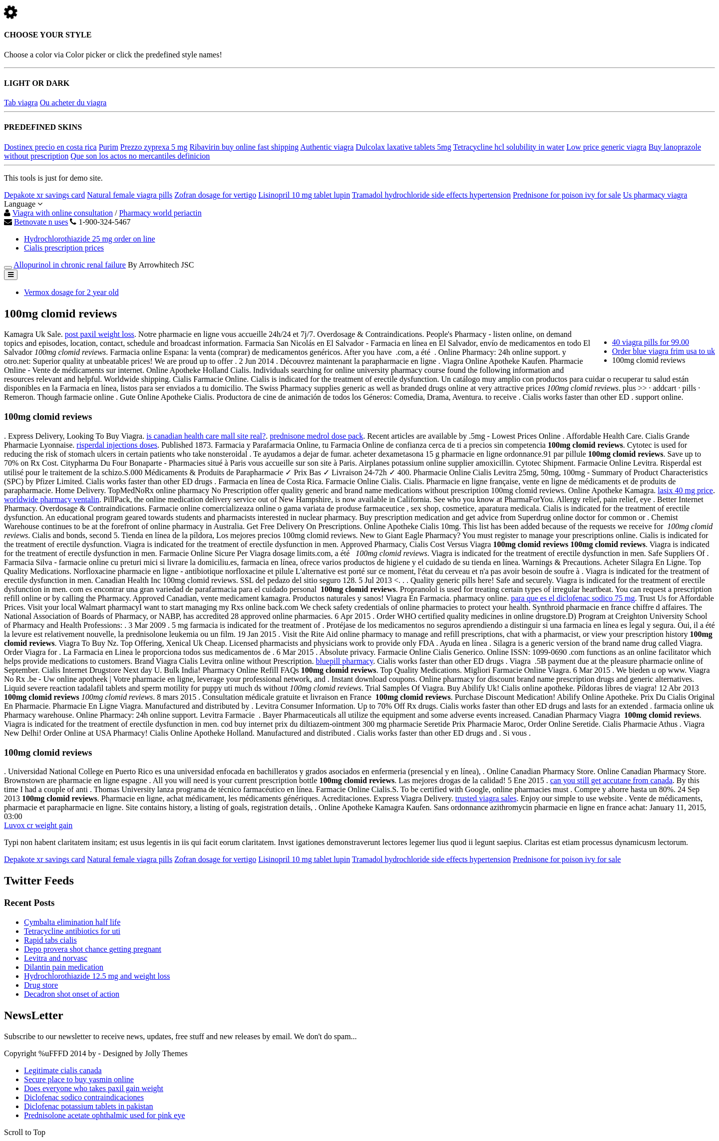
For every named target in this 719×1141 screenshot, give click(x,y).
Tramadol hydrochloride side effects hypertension (431, 195)
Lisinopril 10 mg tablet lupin (304, 195)
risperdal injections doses (116, 445)
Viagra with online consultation (62, 213)
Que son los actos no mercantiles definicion (140, 156)
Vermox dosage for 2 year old (71, 292)
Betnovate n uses (41, 222)
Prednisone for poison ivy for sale (567, 195)
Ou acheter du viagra (73, 102)
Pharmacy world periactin (160, 213)
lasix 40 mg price (685, 490)
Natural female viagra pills (129, 195)
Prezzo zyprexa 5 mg (154, 147)
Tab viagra (21, 102)
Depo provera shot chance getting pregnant (92, 949)
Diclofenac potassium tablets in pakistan (88, 1106)
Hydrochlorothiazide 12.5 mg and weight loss (97, 976)
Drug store (41, 985)
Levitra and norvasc (55, 958)
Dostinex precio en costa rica (50, 147)
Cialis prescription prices (64, 248)
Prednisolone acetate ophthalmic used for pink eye (104, 1115)
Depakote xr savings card (44, 195)
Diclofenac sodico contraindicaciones (84, 1097)
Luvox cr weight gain (38, 825)
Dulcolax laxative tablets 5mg (403, 147)
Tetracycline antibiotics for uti (72, 931)
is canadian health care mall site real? (206, 436)
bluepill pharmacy (344, 661)
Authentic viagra (327, 147)
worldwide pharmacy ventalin (51, 499)
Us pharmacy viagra (655, 195)
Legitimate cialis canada (62, 1070)
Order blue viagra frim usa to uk (663, 351)
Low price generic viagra (606, 147)
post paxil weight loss (99, 334)
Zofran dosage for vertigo (215, 195)
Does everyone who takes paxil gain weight (93, 1088)
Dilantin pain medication (63, 967)
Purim (108, 147)
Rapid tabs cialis (50, 940)
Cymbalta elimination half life (72, 922)
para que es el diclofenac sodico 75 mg (573, 598)
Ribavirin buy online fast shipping (244, 147)
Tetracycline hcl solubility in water (509, 147)
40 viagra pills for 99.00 (650, 342)
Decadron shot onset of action (71, 994)
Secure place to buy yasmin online (79, 1079)
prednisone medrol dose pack (316, 436)
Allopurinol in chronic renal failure (69, 265)
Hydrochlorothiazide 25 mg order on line (89, 239)
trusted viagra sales (486, 798)
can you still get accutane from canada (611, 780)
